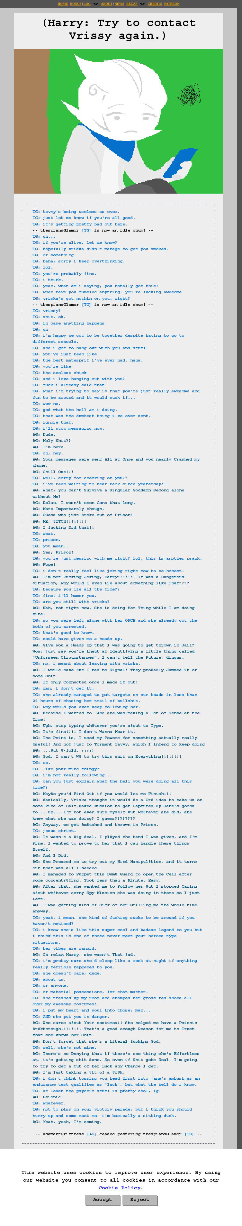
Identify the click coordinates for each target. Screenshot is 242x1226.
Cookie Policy (119, 1188)
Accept (102, 1200)
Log (87, 3)
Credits (155, 3)
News (119, 3)
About (106, 3)
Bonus (75, 3)
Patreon (171, 3)
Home (63, 3)
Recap (131, 3)
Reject (139, 1200)
